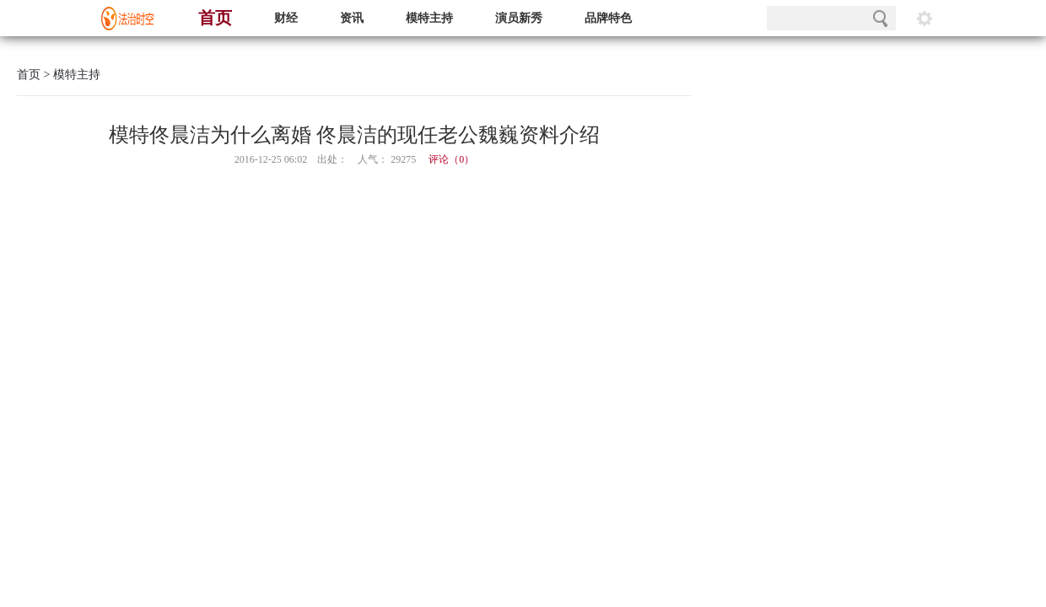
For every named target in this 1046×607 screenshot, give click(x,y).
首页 (215, 17)
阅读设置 (924, 18)
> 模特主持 (70, 74)
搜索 (880, 18)
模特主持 (429, 18)
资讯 (352, 18)
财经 (286, 18)
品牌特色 (608, 18)
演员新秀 (518, 18)
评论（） (451, 159)
